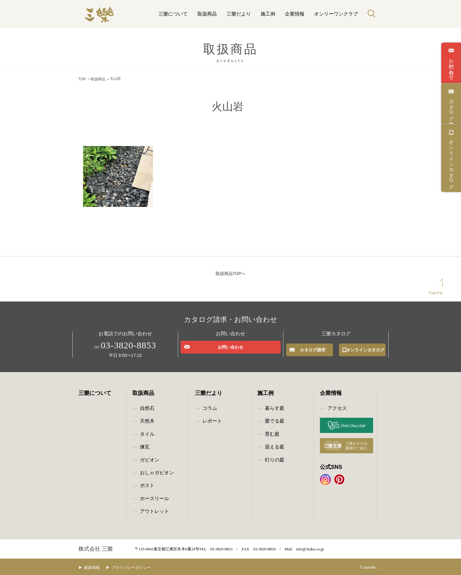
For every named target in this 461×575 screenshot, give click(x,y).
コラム (210, 406)
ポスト (147, 484)
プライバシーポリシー (140, 566)
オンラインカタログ (451, 161)
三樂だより (239, 13)
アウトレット (154, 509)
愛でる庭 (274, 419)
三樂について (173, 13)
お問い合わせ (451, 66)
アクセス (337, 406)
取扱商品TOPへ (231, 272)
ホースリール (154, 497)
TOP (82, 78)
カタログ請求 (451, 107)
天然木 (147, 419)
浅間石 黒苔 (95, 212)
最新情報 (96, 566)
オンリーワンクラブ (336, 13)
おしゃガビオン (157, 471)
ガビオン (149, 458)
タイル (147, 432)
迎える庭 (274, 445)
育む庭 (272, 432)
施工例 (268, 13)
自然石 (147, 406)
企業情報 (294, 13)
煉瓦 (145, 445)
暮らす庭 (274, 406)
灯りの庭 (274, 458)
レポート (212, 419)
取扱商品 (207, 13)
